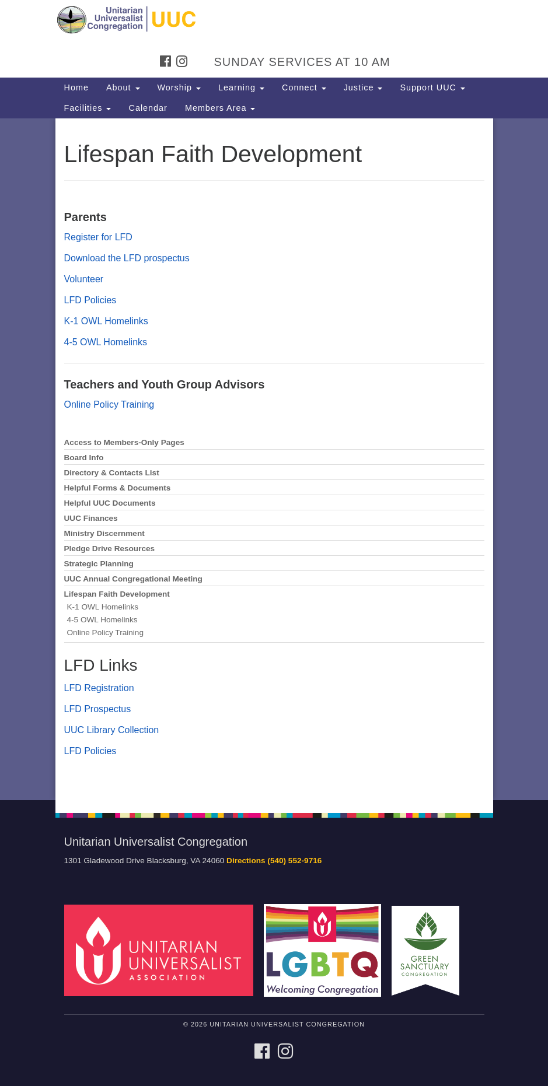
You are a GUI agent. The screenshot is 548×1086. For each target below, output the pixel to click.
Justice (363, 87)
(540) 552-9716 (294, 860)
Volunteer (84, 279)
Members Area (220, 108)
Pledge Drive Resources (109, 548)
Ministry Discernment (104, 533)
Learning (241, 87)
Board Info (84, 457)
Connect (304, 87)
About (123, 87)
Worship (179, 87)
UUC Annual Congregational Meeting (133, 578)
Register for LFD (98, 237)
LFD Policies (90, 300)
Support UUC (432, 87)
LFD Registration (99, 688)
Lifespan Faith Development (117, 594)
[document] (274, 459)
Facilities (87, 108)
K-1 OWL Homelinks (106, 321)
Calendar (147, 108)
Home (76, 87)
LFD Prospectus (97, 709)
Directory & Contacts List (111, 472)
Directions (245, 860)
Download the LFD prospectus (127, 258)
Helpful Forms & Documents (117, 488)
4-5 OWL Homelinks (106, 342)
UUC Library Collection (111, 730)
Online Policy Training (109, 404)
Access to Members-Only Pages (124, 442)
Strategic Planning (99, 563)
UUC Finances (91, 518)
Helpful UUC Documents (110, 503)
